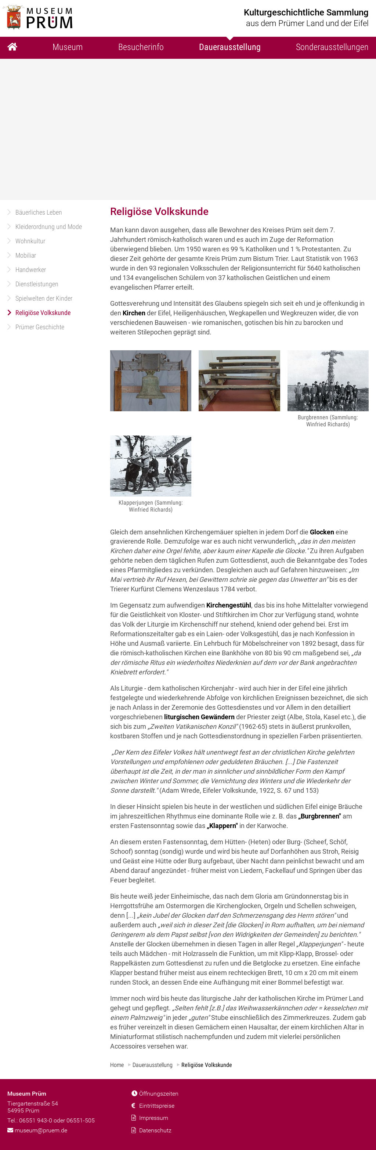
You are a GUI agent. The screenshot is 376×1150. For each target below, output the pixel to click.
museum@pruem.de (37, 1130)
